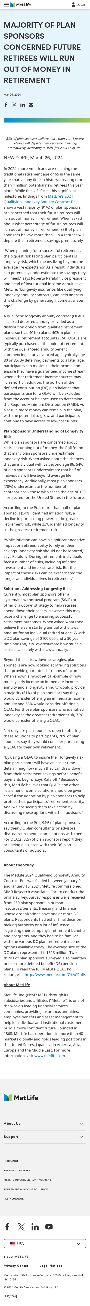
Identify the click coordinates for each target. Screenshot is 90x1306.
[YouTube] (49, 1227)
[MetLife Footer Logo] (21, 1100)
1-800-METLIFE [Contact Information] (16, 1257)
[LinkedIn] (35, 1227)
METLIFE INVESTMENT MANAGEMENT (27, 1180)
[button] (6, 4)
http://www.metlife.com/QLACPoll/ (55, 974)
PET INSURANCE (14, 1199)
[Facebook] (7, 1227)
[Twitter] (21, 1227)
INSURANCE (11, 1161)
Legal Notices (51, 1266)
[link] (6, 104)
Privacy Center (16, 1266)
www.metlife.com (49, 1055)
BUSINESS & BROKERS (17, 1170)
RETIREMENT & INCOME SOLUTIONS (26, 1189)
